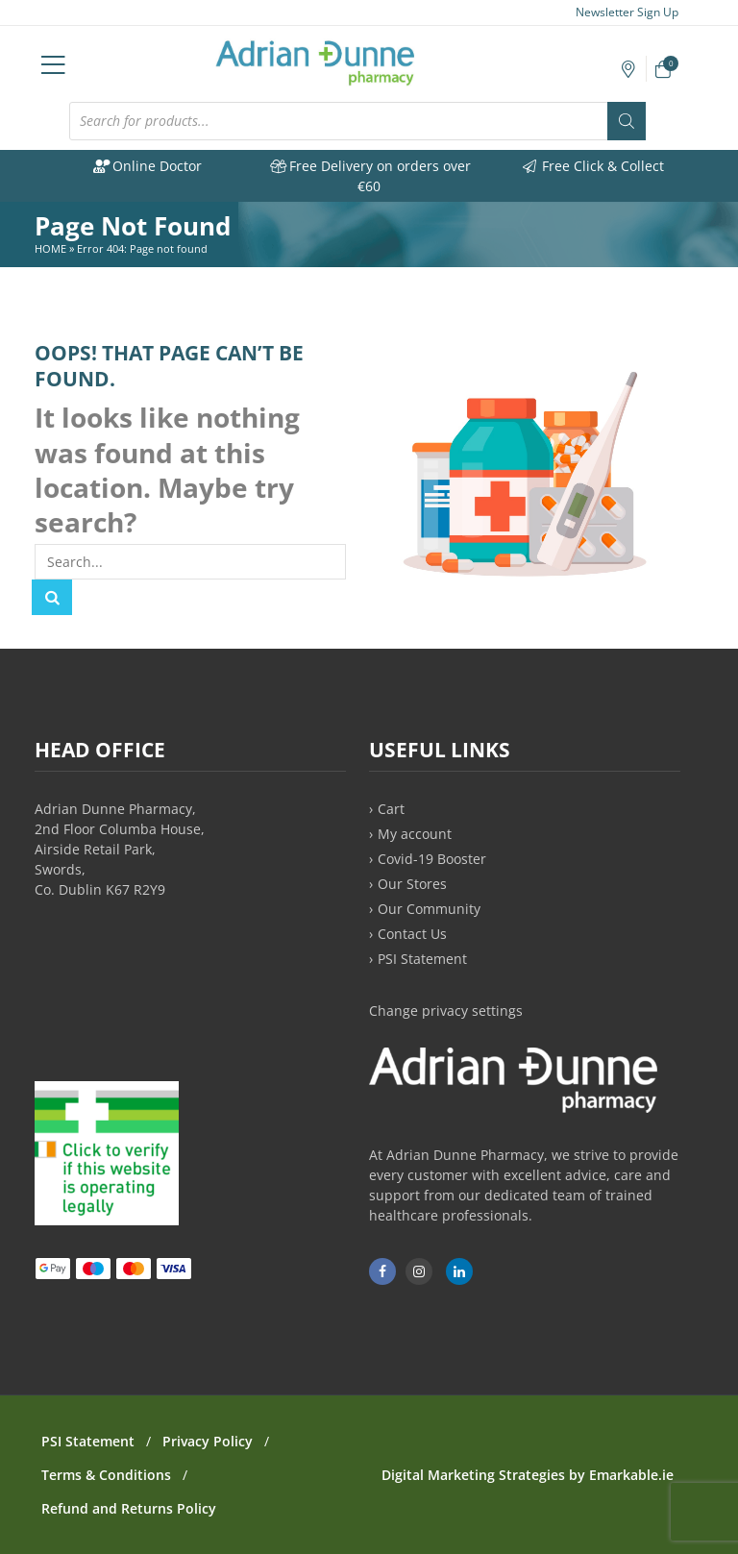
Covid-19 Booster (432, 859)
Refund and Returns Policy (128, 1508)
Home (50, 248)
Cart (391, 809)
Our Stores (412, 884)
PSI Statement (422, 959)
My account (415, 834)
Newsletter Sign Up (617, 12)
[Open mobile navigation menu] (53, 63)
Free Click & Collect (592, 166)
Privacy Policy (207, 1441)
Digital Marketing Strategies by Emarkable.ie (527, 1475)
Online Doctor (146, 166)
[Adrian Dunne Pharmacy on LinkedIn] (459, 1271)
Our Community (429, 909)
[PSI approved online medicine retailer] (107, 1220)
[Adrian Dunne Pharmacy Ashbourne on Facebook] (382, 1271)
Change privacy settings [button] (446, 1010)
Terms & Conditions (106, 1475)
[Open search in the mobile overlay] (357, 121)
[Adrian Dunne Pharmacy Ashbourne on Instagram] (419, 1271)
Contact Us (412, 934)
